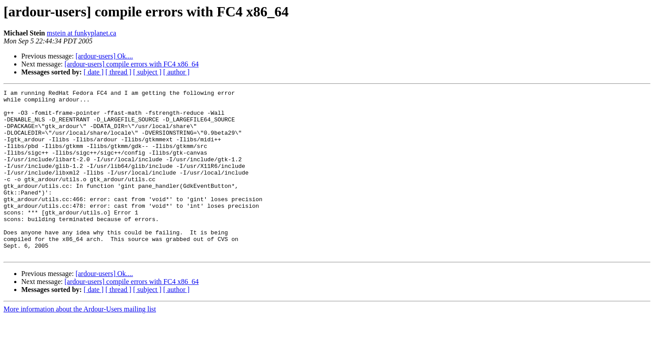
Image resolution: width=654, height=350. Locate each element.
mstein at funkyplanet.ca (81, 33)
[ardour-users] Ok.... (104, 56)
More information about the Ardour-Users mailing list (80, 342)
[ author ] (176, 72)
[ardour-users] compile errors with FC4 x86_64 (132, 64)
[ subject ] (147, 72)
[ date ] (94, 72)
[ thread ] (118, 72)
